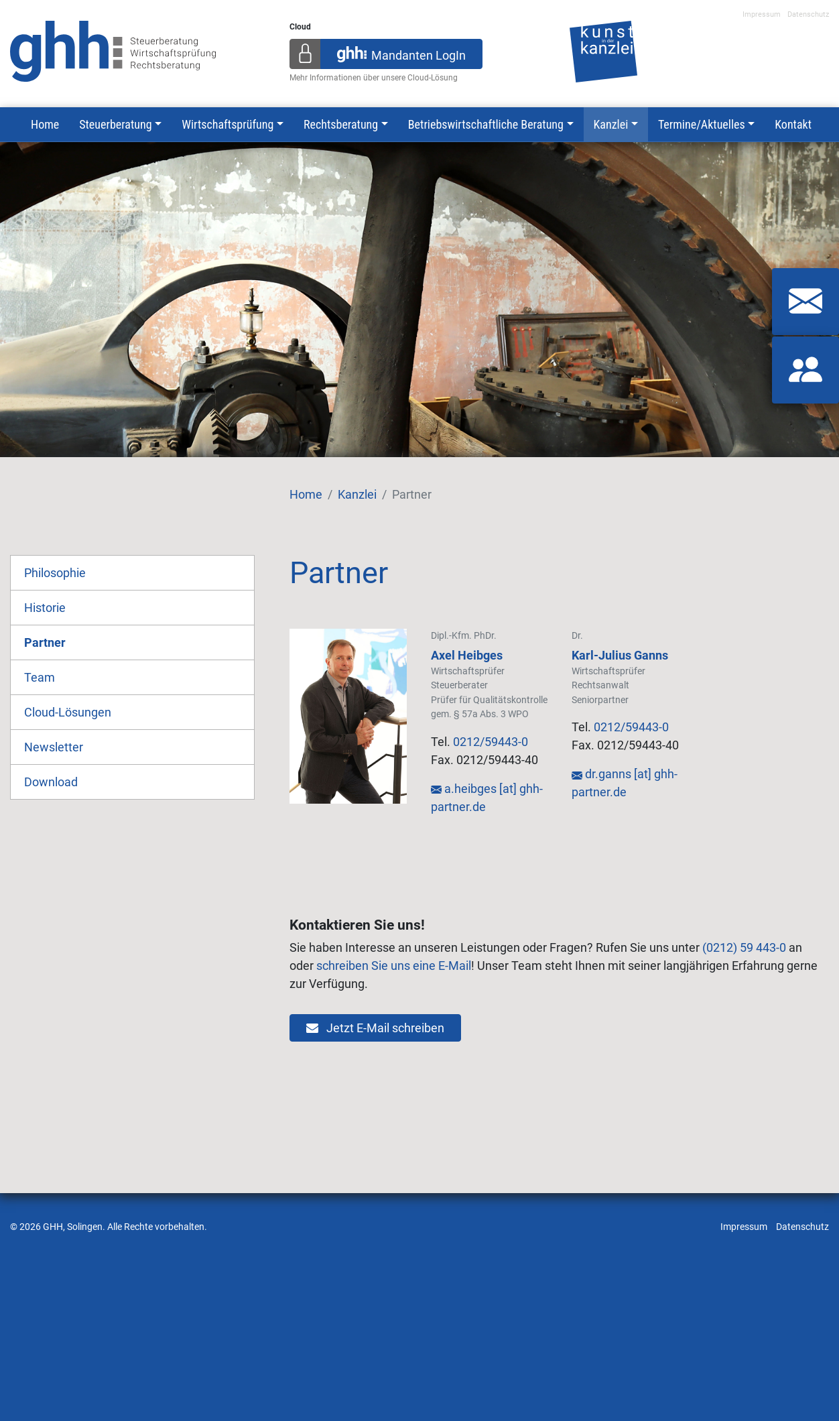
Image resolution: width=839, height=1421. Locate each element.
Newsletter (53, 747)
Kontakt (793, 124)
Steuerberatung (115, 124)
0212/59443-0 (490, 742)
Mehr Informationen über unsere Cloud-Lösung (373, 77)
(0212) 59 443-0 (744, 947)
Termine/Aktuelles (701, 124)
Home (45, 124)
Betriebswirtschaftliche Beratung (486, 124)
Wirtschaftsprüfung (227, 124)
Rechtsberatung (341, 124)
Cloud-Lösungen (67, 712)
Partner (45, 642)
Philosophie (55, 573)
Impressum (762, 14)
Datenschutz (808, 14)
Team (39, 677)
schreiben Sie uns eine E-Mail (393, 966)
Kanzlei (611, 124)
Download (51, 782)
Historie (45, 608)
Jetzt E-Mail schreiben (375, 1028)
